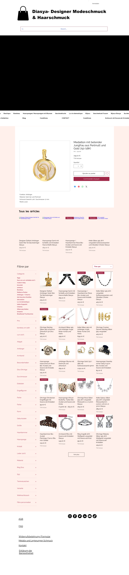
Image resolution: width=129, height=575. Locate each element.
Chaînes (19, 307)
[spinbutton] (78, 166)
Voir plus (76, 454)
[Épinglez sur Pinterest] (79, 186)
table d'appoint (22, 304)
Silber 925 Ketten (22, 309)
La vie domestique (23, 302)
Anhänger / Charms (23, 294)
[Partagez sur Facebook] (75, 186)
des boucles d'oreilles (24, 297)
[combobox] (103, 267)
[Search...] (63, 29)
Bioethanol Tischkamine (25, 314)
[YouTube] (90, 516)
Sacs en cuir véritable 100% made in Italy (26, 281)
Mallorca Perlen (22, 292)
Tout (18, 278)
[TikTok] (95, 516)
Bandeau (20, 290)
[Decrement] (75, 166)
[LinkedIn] (85, 516)
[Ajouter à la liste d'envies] (107, 173)
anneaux (20, 287)
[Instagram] (70, 516)
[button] (23, 13)
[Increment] (81, 166)
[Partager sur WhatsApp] (82, 186)
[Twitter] (80, 516)
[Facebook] (75, 516)
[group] (64, 235)
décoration (20, 299)
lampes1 (20, 311)
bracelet (20, 285)
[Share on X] (86, 186)
